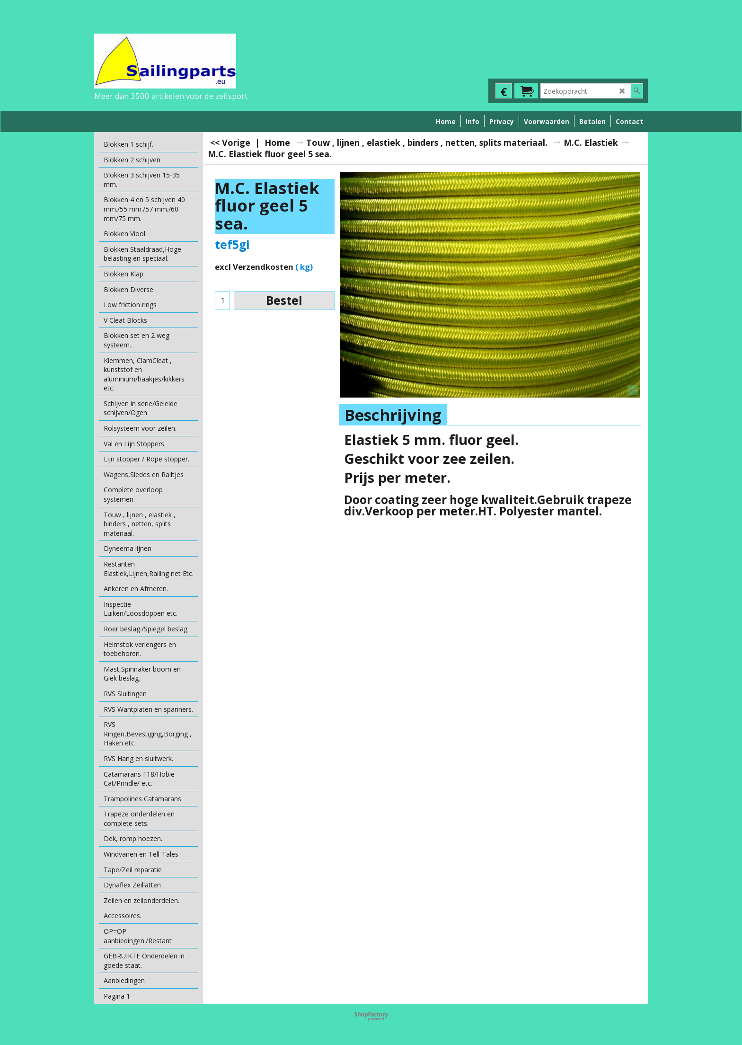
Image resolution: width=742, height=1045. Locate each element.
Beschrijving (393, 414)
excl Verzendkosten (254, 266)
